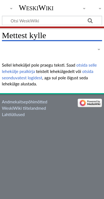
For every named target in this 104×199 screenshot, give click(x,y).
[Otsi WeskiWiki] (52, 20)
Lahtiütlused (13, 114)
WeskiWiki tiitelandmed (24, 108)
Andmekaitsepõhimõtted (24, 101)
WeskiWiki (36, 7)
